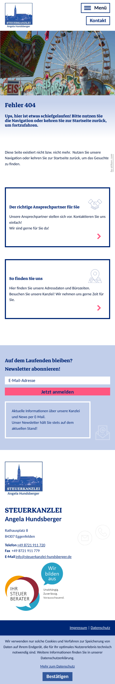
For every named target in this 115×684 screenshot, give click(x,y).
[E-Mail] (57, 380)
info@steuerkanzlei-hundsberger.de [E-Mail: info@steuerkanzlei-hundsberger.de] (44, 556)
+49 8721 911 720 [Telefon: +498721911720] (31, 545)
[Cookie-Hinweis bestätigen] (57, 676)
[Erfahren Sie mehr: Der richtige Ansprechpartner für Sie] (57, 217)
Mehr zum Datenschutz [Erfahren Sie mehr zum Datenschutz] (57, 666)
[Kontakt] (98, 20)
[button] (102, 532)
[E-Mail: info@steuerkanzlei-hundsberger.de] (85, 538)
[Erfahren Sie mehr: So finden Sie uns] (57, 289)
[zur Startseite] (18, 17)
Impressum (78, 627)
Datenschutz (100, 627)
